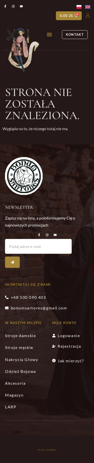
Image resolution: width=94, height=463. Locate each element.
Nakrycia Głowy (21, 359)
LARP (10, 406)
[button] (49, 34)
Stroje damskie (20, 335)
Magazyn (14, 395)
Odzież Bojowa (20, 371)
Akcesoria (15, 383)
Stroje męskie (19, 347)
